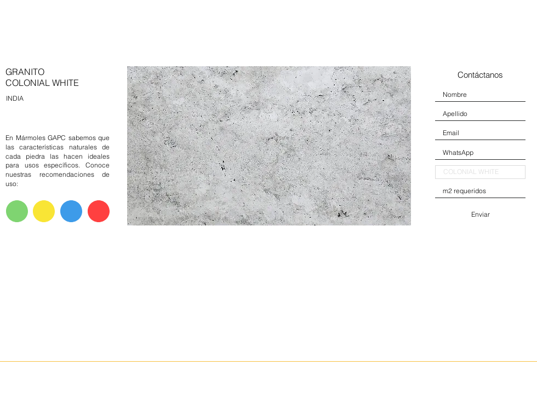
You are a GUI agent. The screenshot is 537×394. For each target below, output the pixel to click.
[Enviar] (480, 214)
